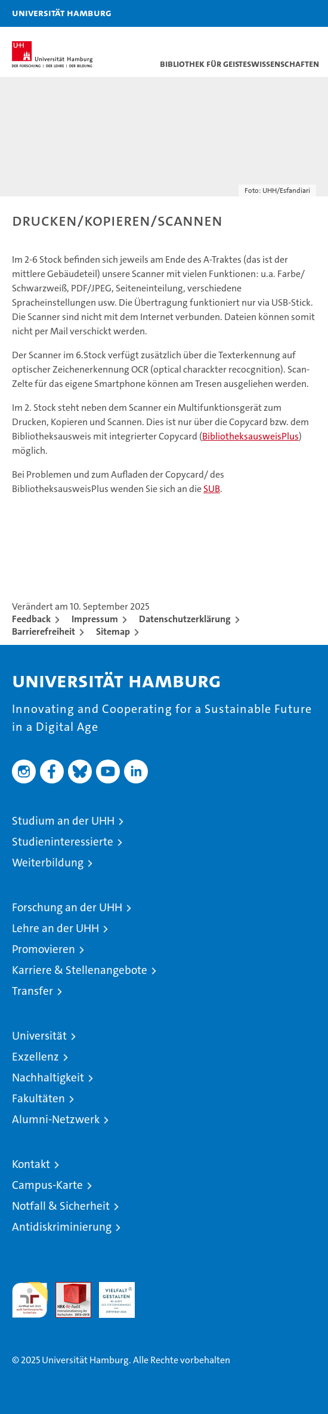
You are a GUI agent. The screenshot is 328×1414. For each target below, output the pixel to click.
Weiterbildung (47, 862)
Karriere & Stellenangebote (79, 970)
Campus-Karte (47, 1185)
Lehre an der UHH (55, 928)
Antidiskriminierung (62, 1226)
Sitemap (113, 631)
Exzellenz (35, 1056)
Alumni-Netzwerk (56, 1119)
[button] (281, 13)
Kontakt (31, 1164)
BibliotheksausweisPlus (250, 436)
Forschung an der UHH (67, 907)
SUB (211, 488)
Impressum (95, 619)
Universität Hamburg (62, 12)
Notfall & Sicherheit (61, 1205)
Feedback (31, 619)
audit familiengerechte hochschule (30, 1300)
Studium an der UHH (63, 820)
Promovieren (43, 949)
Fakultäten (38, 1098)
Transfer (32, 990)
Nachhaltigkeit (48, 1077)
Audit (66, 1288)
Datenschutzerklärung (185, 619)
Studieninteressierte (62, 841)
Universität (39, 1035)
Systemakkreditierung (160, 1288)
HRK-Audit (110, 1294)
